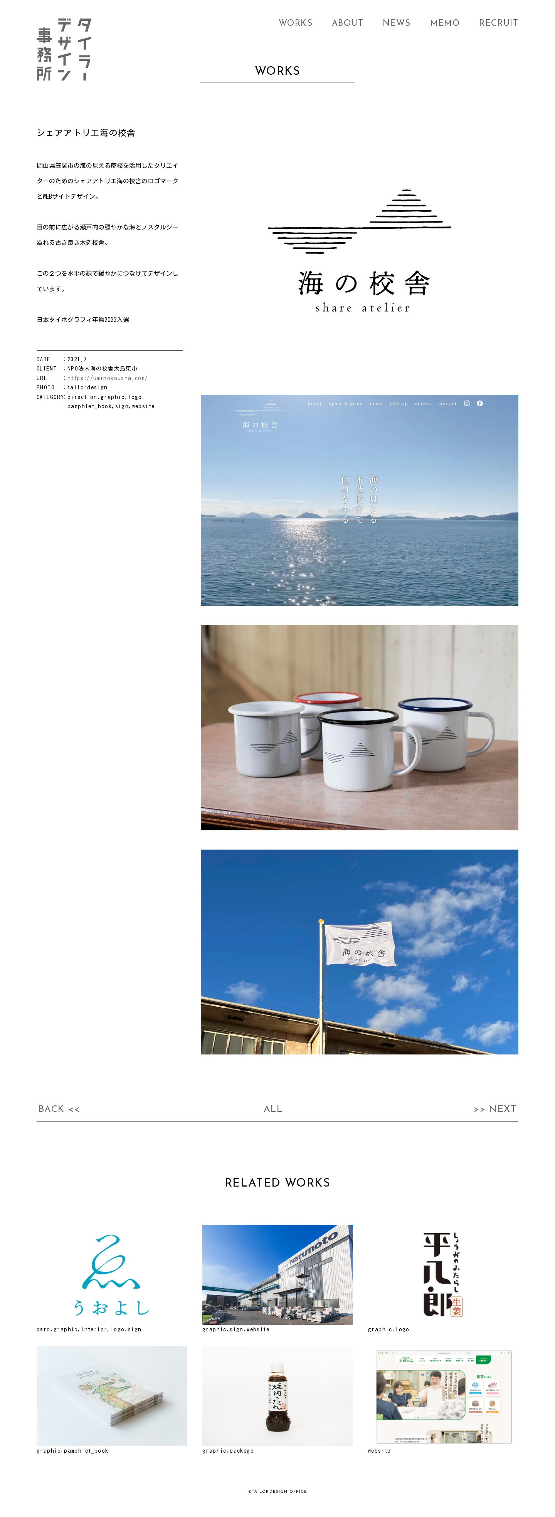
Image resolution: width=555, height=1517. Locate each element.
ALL (273, 1109)
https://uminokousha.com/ (107, 378)
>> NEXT (495, 1109)
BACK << (59, 1109)
